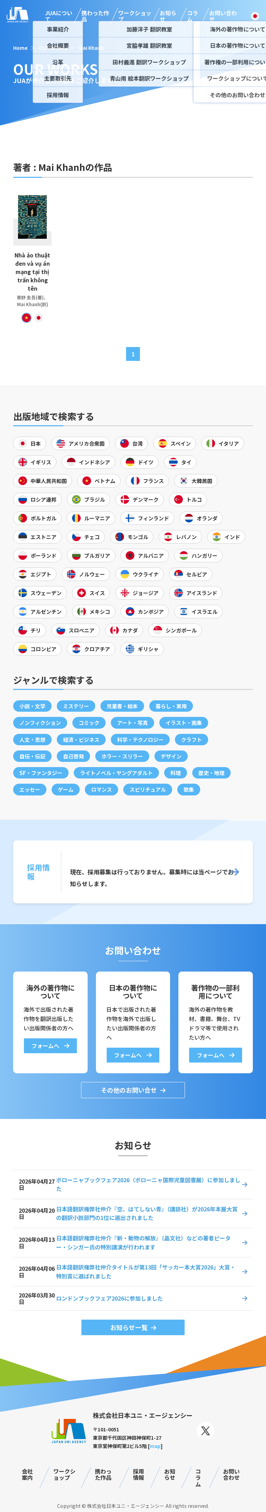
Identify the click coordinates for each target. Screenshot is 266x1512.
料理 (175, 772)
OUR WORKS (53, 47)
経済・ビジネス (81, 739)
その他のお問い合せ (129, 1089)
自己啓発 (73, 756)
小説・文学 (32, 706)
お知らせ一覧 (129, 1327)
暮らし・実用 (171, 706)
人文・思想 (32, 739)
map (155, 1445)
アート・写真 (132, 722)
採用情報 (138, 1474)
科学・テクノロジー (140, 739)
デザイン (171, 756)
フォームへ (46, 1045)
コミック (89, 722)
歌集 (189, 789)
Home (20, 47)
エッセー (29, 789)
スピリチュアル (148, 789)
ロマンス (101, 789)
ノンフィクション (40, 722)
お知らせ (168, 16)
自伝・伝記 (32, 756)
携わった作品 (95, 16)
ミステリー (76, 706)
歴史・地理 (211, 772)
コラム (192, 16)
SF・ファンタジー (40, 772)
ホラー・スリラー (122, 756)
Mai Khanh (91, 47)
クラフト (191, 739)
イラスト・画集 (184, 722)
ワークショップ (134, 16)
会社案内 (27, 1474)
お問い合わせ (223, 16)
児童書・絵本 (122, 706)
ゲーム (65, 789)
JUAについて (58, 16)
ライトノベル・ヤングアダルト (116, 772)
